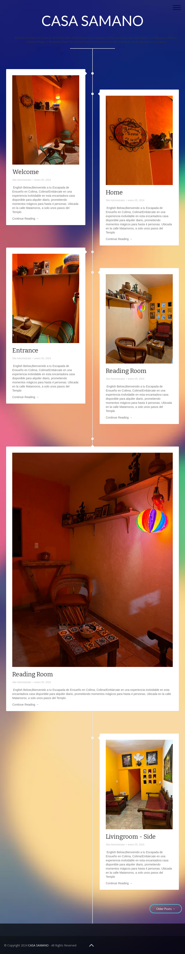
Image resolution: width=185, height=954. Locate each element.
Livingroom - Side (131, 836)
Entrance (25, 350)
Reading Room (126, 371)
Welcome (25, 172)
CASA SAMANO (92, 20)
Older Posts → (165, 908)
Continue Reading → (25, 218)
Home (114, 192)
